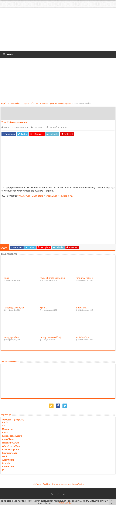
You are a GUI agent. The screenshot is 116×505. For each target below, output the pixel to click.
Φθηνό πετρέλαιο (11, 446)
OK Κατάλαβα (65, 503)
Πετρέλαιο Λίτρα (10, 442)
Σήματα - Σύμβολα (30, 103)
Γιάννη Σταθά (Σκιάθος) (50, 337)
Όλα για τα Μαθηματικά (61, 484)
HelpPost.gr (36, 484)
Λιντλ (5, 422)
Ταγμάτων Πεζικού (84, 278)
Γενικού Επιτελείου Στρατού (52, 278)
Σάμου (6, 278)
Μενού (8, 54)
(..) (54, 503)
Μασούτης (7, 429)
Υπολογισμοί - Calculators (30, 195)
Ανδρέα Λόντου (83, 337)
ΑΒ (3, 425)
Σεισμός (6, 463)
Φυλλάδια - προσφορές (13, 420)
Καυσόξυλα (8, 439)
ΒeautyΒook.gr (78, 484)
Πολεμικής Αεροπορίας (14, 308)
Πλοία (5, 456)
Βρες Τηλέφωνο (10, 449)
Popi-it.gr (46, 484)
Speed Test (8, 466)
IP (3, 470)
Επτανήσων (81, 308)
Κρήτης (43, 308)
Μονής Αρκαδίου (11, 337)
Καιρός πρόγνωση (12, 436)
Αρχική (3, 103)
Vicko (5, 432)
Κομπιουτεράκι (10, 453)
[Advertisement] (58, 29)
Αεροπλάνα (8, 459)
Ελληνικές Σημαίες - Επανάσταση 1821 (55, 103)
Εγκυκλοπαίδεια (14, 103)
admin (6, 127)
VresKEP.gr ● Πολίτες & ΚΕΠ (60, 195)
